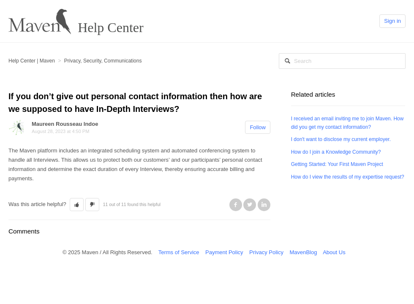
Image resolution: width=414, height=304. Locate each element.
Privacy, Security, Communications (103, 61)
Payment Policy (224, 252)
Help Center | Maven (31, 61)
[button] (77, 205)
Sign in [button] (392, 21)
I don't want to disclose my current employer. (341, 139)
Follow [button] (258, 127)
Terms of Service (178, 252)
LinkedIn (264, 204)
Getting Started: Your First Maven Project (337, 164)
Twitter (249, 204)
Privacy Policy (266, 252)
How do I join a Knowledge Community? (336, 152)
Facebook (235, 204)
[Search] (342, 61)
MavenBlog (303, 252)
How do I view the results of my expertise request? (347, 177)
